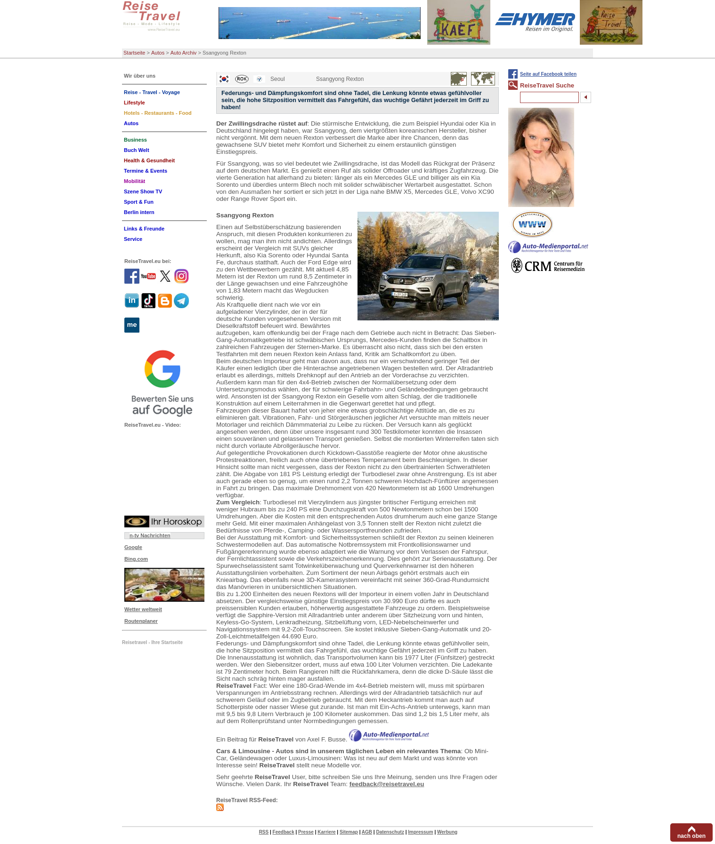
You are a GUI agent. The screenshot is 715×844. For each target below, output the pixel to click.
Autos (157, 53)
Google (133, 547)
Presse (306, 832)
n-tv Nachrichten (150, 535)
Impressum (420, 832)
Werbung (447, 832)
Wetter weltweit (143, 609)
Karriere (326, 832)
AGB (367, 832)
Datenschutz (390, 832)
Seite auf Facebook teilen (548, 74)
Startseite (134, 53)
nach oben (691, 836)
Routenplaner (141, 621)
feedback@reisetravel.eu (386, 784)
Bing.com (136, 559)
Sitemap (349, 832)
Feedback (283, 832)
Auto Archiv (184, 53)
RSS (264, 832)
